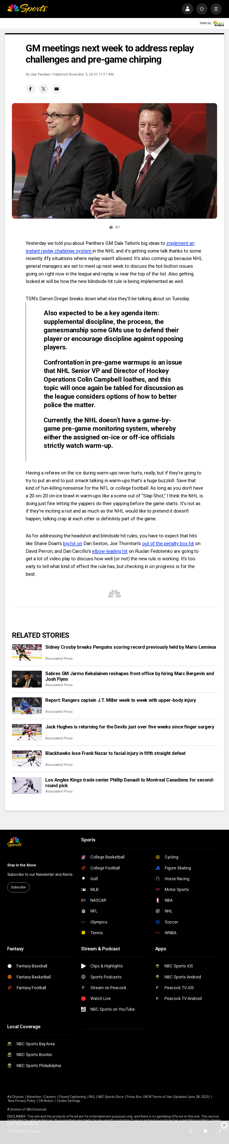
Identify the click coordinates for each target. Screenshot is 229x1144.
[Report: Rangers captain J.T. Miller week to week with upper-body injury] (27, 705)
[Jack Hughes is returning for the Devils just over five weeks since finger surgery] (27, 732)
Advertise (34, 1097)
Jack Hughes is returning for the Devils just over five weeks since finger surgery (129, 727)
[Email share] (56, 89)
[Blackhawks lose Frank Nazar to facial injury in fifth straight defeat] (27, 758)
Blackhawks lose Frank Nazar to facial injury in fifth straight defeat (115, 753)
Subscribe (18, 887)
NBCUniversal (36, 1109)
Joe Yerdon (40, 74)
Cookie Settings (68, 1101)
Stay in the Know (21, 865)
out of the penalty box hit (168, 543)
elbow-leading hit (109, 551)
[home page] (27, 8)
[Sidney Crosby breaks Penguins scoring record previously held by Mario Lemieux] (27, 652)
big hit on (72, 543)
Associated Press (59, 658)
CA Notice (46, 1101)
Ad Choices (15, 1097)
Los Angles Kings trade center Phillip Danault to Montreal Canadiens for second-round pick (130, 782)
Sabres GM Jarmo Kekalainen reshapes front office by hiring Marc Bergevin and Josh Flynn (129, 676)
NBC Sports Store (111, 1097)
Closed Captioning (72, 1097)
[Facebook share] (30, 89)
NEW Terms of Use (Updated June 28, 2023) (177, 1097)
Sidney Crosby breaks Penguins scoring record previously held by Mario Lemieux (130, 647)
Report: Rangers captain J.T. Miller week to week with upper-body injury (120, 700)
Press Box (134, 1097)
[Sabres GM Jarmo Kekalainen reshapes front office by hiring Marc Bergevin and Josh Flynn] (27, 679)
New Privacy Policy (22, 1101)
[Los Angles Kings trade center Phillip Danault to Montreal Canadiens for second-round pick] (27, 785)
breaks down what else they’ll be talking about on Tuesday (129, 298)
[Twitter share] (43, 89)
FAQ (92, 1097)
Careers (50, 1097)
